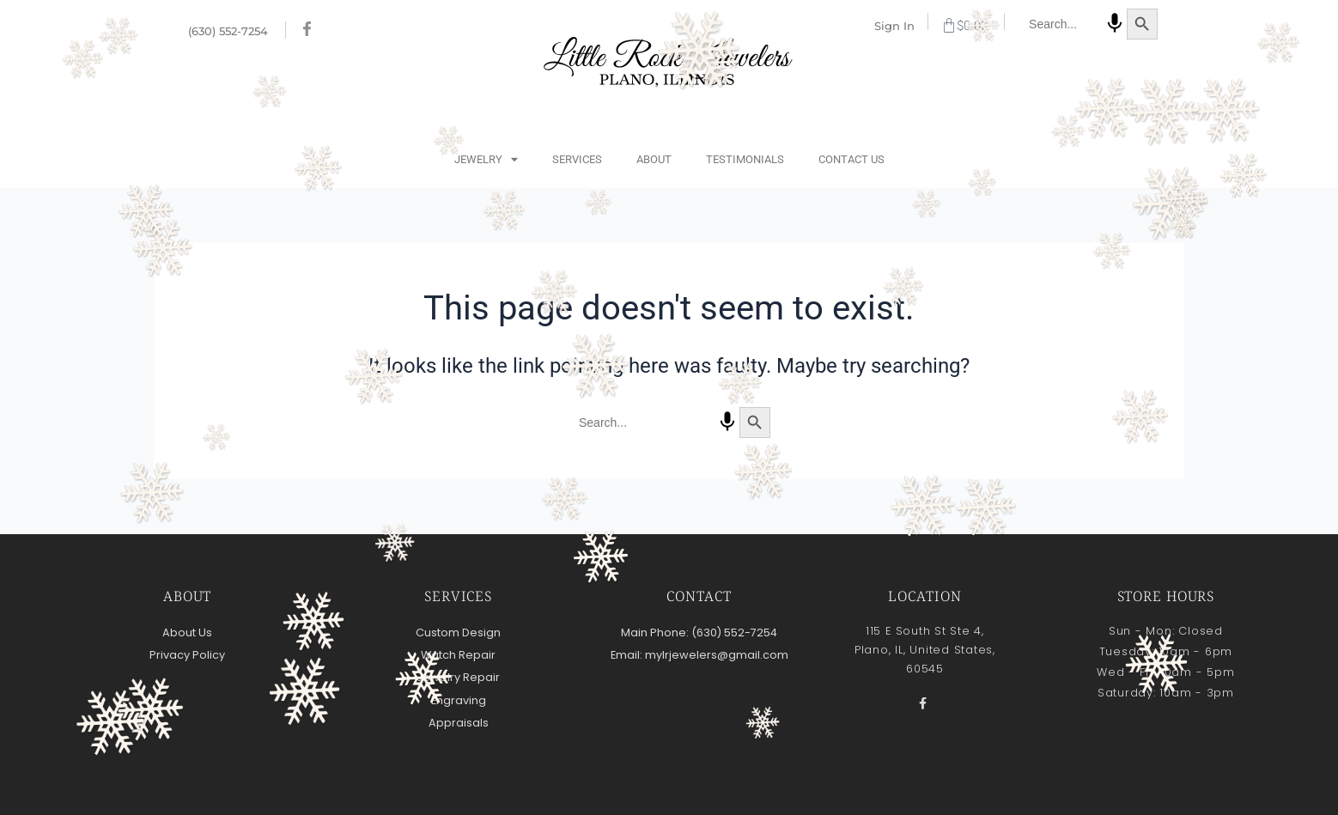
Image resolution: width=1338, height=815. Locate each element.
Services (577, 159)
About (654, 159)
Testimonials (745, 159)
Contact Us (851, 159)
